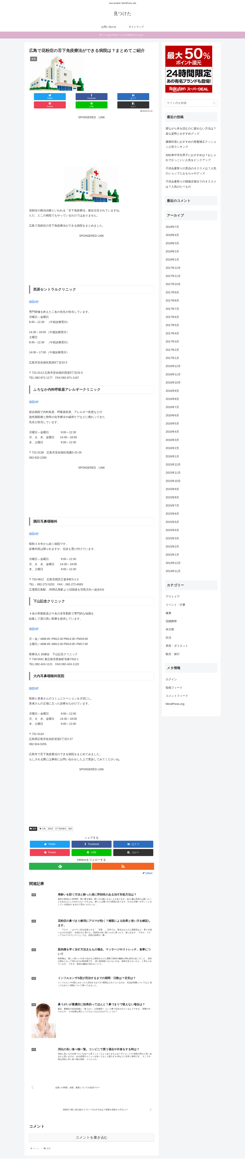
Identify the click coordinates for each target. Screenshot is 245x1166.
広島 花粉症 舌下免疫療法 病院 (56, 820)
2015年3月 (172, 538)
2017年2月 (172, 349)
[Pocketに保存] (102, 96)
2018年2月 (172, 251)
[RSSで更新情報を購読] (123, 858)
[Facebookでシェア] (60, 96)
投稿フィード (174, 687)
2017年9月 (172, 292)
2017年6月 (172, 317)
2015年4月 (172, 530)
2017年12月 (173, 267)
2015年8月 (172, 497)
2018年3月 (172, 243)
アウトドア (173, 596)
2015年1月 (172, 554)
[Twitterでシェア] (40, 96)
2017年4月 (172, 333)
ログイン (171, 679)
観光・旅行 (173, 654)
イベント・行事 (175, 604)
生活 (168, 637)
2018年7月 (172, 226)
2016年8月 (172, 399)
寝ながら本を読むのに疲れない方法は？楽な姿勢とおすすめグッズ (191, 131)
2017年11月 (173, 276)
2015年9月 (172, 489)
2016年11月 (173, 374)
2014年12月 (173, 563)
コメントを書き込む (92, 1131)
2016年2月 (172, 448)
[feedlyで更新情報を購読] (60, 858)
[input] (191, 103)
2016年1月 (172, 456)
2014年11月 (173, 571)
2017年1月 (172, 358)
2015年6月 (172, 513)
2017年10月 (173, 284)
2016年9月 (172, 390)
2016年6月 (172, 415)
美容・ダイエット (177, 645)
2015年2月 (172, 546)
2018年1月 (172, 259)
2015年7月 (172, 505)
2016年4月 (172, 431)
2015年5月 (172, 522)
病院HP (34, 293)
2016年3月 (172, 440)
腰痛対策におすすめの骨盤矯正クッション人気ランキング (191, 144)
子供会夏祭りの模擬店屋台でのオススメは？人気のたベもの (191, 184)
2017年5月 (172, 325)
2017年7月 (172, 308)
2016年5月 (172, 423)
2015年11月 (173, 472)
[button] (144, 96)
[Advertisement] (91, 134)
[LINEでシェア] (123, 96)
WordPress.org (175, 704)
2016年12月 (173, 366)
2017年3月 (172, 341)
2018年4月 (172, 235)
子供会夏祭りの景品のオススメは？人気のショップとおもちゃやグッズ (191, 171)
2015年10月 (173, 481)
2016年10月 (173, 382)
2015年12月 (173, 464)
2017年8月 (172, 300)
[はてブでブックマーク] (81, 96)
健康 (33, 820)
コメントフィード (177, 695)
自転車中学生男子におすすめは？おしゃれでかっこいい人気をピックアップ (191, 157)
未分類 (170, 629)
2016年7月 (172, 407)
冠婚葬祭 (171, 621)
